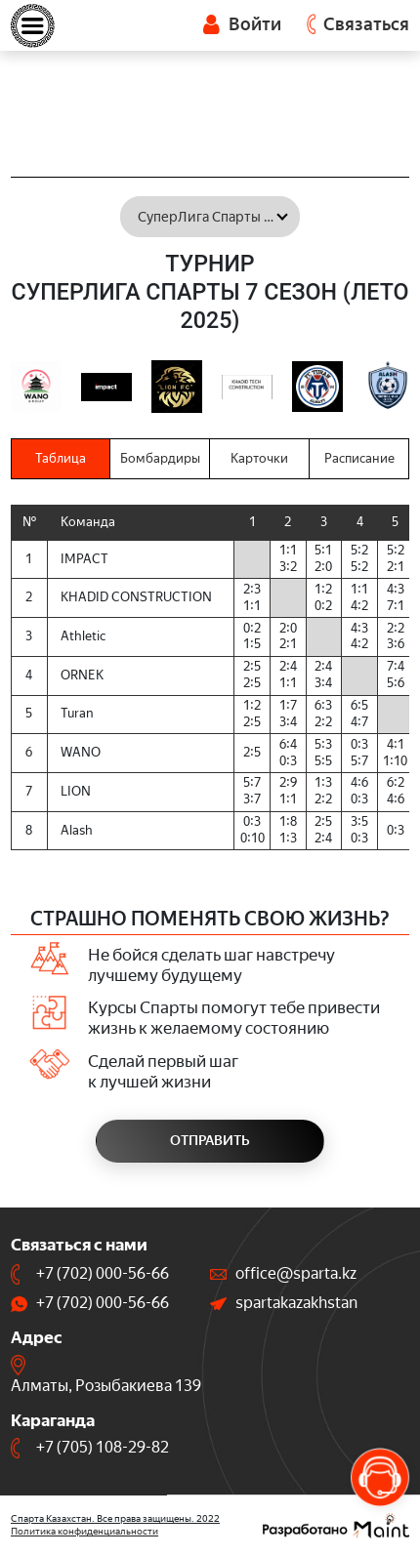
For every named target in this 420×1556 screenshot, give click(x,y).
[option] (36, 386)
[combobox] (210, 217)
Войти (242, 24)
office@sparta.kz (296, 1273)
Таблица (60, 458)
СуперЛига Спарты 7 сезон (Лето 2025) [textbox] (219, 217)
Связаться (366, 24)
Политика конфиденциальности (84, 1531)
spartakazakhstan (296, 1302)
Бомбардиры (160, 458)
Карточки (259, 458)
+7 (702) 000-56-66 (102, 1273)
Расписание (359, 458)
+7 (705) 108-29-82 (102, 1447)
